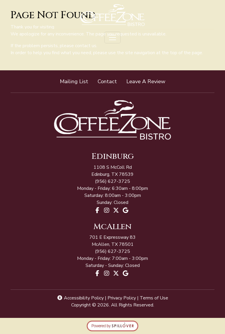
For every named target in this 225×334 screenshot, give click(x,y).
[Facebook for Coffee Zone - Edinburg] (97, 210)
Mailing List (74, 81)
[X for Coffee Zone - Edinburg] (116, 210)
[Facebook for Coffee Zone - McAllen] (97, 273)
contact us (85, 45)
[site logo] (112, 15)
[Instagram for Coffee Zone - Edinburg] (106, 210)
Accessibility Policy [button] (80, 298)
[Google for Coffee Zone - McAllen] (125, 273)
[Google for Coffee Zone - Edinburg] (125, 210)
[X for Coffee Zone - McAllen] (116, 273)
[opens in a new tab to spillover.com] (112, 326)
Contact (107, 81)
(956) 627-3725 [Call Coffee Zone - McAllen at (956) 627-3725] (112, 181)
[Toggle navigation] (112, 37)
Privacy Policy (122, 298)
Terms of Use (154, 298)
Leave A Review (148, 81)
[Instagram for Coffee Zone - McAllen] (106, 273)
